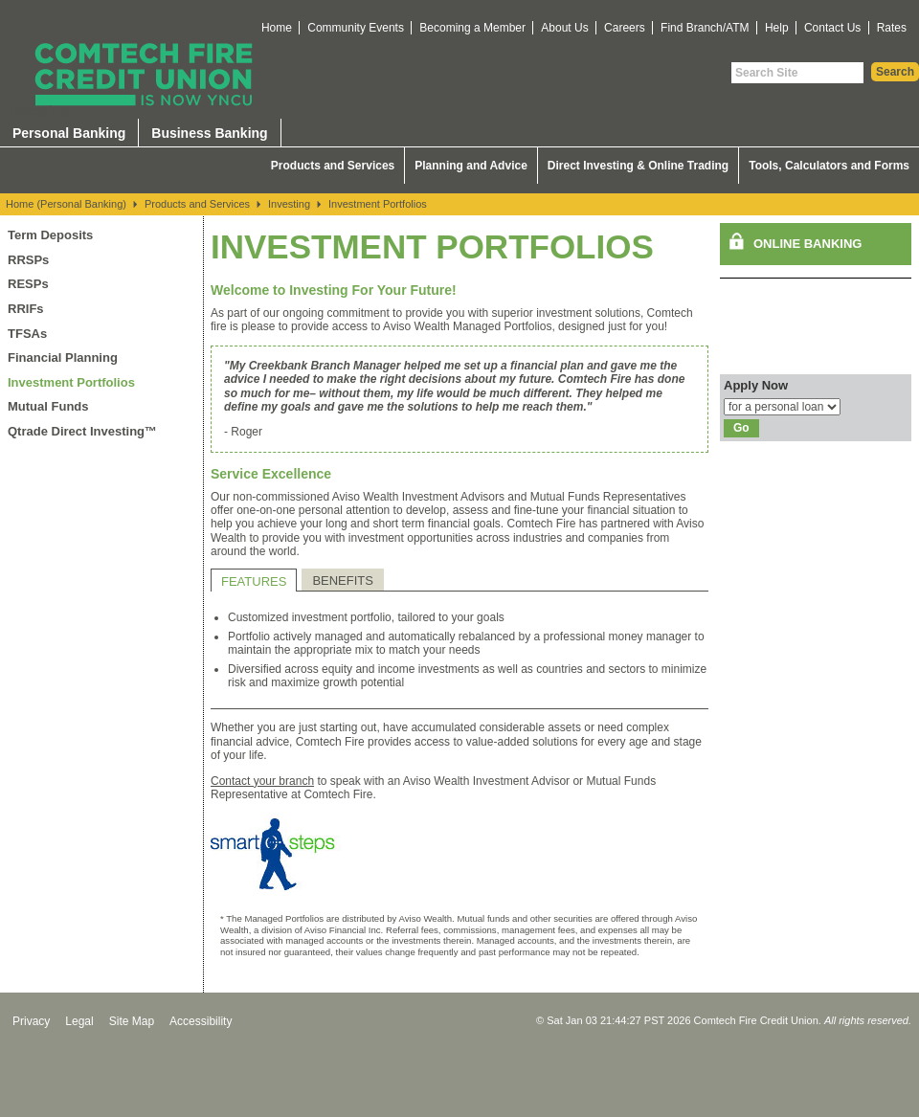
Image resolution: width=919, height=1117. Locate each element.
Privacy (31, 1021)
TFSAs (27, 333)
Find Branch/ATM (705, 27)
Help (777, 27)
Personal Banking (68, 133)
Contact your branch (262, 781)
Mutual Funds (48, 406)
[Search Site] (797, 72)
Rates (892, 27)
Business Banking (209, 133)
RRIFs (26, 309)
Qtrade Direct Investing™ (82, 431)
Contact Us (832, 27)
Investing (289, 204)
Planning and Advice (471, 165)
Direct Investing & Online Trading (638, 165)
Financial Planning (63, 357)
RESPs (28, 284)
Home (276, 27)
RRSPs (28, 260)
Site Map (131, 1021)
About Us (564, 27)
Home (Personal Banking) (66, 204)
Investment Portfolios (377, 204)
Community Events (355, 27)
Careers (624, 27)
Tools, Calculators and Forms (829, 165)
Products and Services (332, 165)
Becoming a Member (472, 27)
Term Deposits (50, 235)
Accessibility (200, 1021)
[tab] (254, 580)
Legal (79, 1021)
